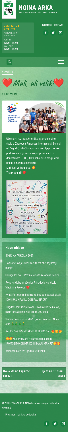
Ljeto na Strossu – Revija (53, 373)
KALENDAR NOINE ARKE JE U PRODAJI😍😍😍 (33, 331)
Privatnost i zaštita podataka (20, 414)
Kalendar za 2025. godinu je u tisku (25, 351)
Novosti (7, 72)
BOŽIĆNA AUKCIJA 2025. (19, 255)
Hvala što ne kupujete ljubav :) (16, 373)
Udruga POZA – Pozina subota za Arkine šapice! (32, 275)
